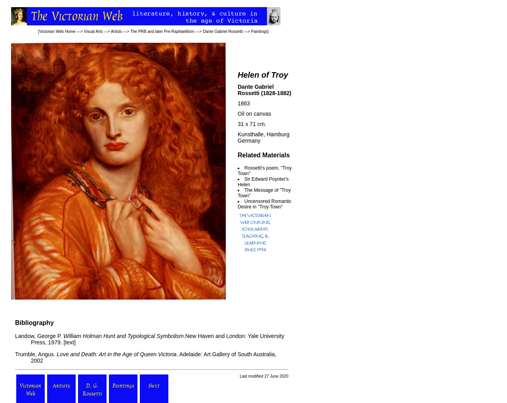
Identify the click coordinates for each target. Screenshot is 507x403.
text (69, 342)
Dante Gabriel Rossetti (223, 31)
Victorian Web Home (57, 31)
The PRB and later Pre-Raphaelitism (162, 31)
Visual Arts (93, 31)
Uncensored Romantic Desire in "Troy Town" (265, 204)
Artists (116, 31)
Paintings (259, 31)
